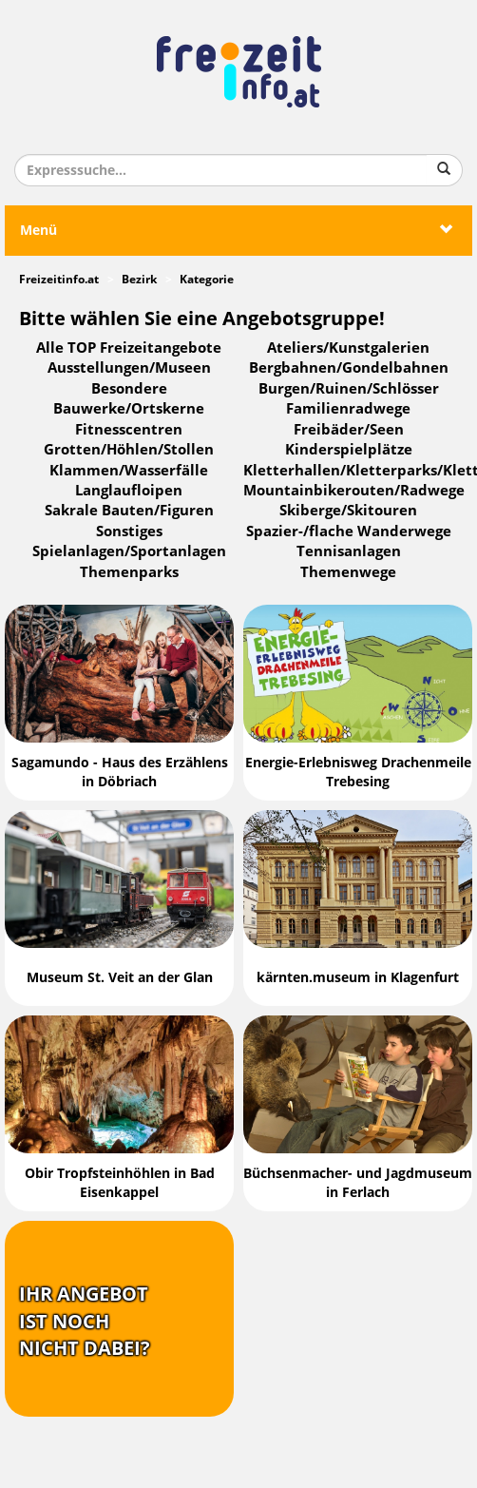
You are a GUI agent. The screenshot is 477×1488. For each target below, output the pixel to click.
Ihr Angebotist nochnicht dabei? (84, 1321)
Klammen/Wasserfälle (128, 470)
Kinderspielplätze (348, 449)
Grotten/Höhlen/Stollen (129, 449)
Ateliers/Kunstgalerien (348, 348)
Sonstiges (129, 531)
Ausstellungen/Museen (129, 368)
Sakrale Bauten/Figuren (129, 510)
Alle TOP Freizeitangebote (128, 348)
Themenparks (129, 572)
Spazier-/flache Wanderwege (348, 531)
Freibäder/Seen (349, 429)
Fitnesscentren (128, 429)
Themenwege (348, 572)
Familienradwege (348, 408)
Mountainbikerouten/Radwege (354, 490)
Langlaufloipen (128, 490)
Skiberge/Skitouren (348, 510)
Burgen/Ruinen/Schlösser (348, 388)
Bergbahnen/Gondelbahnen (348, 368)
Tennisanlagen (348, 551)
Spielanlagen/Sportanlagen (129, 551)
